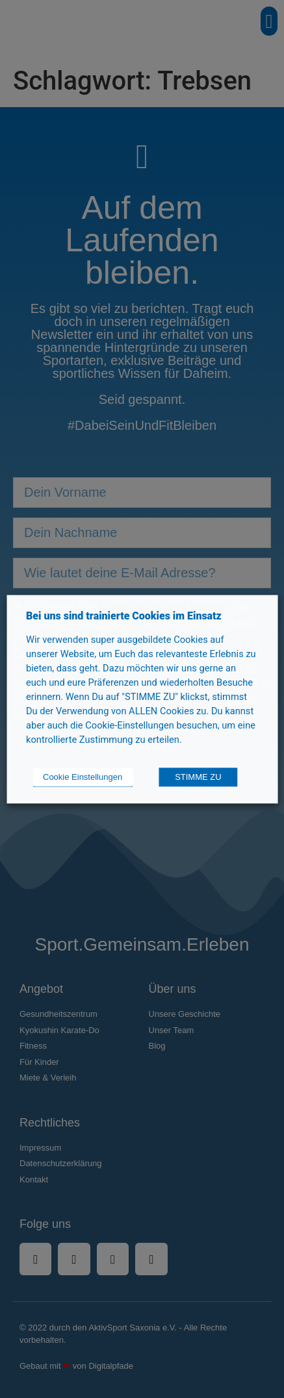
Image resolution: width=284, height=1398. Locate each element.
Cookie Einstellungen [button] (82, 777)
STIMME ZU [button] (198, 777)
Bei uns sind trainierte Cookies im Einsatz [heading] (124, 616)
